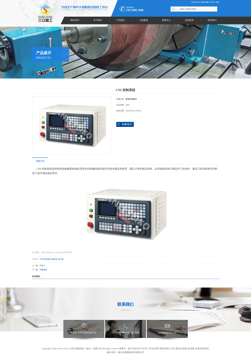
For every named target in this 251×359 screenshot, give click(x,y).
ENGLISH (196, 2)
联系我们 (212, 20)
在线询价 (125, 124)
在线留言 (189, 20)
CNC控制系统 (45, 259)
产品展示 (120, 20)
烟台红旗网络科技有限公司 (131, 352)
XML (218, 2)
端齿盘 (54, 259)
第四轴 (191, 348)
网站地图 (205, 2)
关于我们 (97, 20)
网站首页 (74, 20)
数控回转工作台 (168, 348)
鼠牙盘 (61, 259)
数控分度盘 (181, 348)
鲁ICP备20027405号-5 (138, 348)
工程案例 (143, 20)
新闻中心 (166, 20)
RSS (212, 2)
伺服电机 (43, 270)
